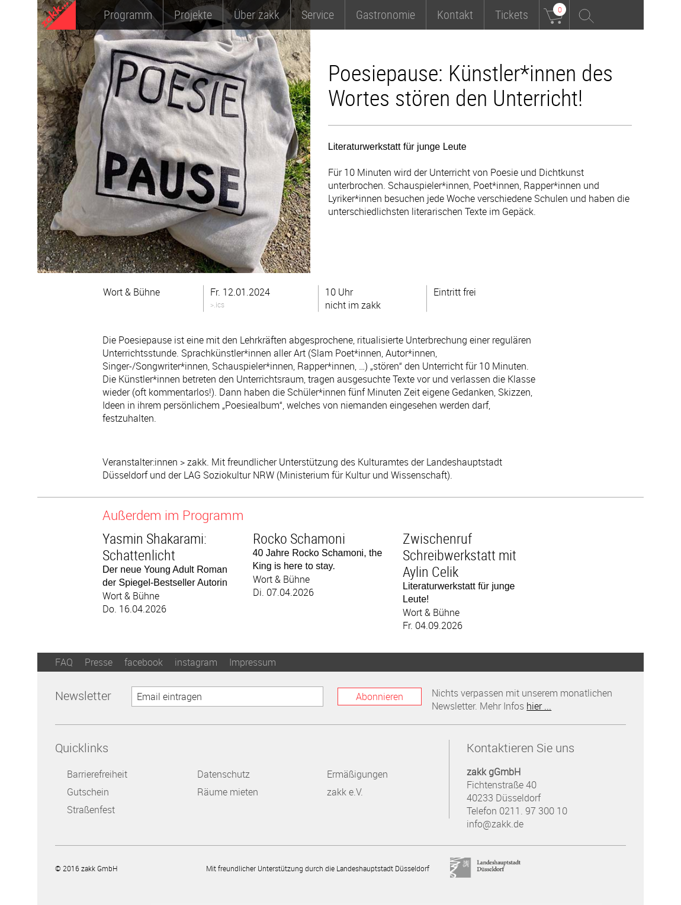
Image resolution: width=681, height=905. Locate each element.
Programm (128, 15)
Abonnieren (379, 696)
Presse (99, 662)
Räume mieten (227, 791)
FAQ (64, 662)
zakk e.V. (345, 791)
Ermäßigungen (357, 774)
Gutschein (88, 791)
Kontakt (455, 15)
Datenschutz (223, 774)
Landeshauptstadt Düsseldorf (485, 868)
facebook (143, 662)
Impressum (252, 662)
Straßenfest (91, 809)
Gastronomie (385, 15)
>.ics (217, 304)
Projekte (193, 15)
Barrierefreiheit (97, 774)
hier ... (538, 706)
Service (317, 15)
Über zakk (257, 15)
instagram (196, 662)
